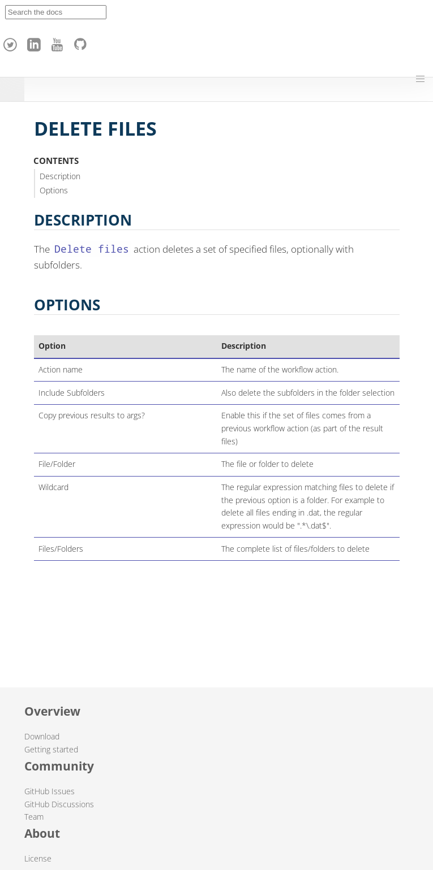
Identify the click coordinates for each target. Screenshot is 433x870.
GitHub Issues (49, 791)
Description (60, 176)
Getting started (51, 749)
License (38, 858)
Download (41, 736)
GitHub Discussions (59, 804)
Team (34, 816)
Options (54, 190)
